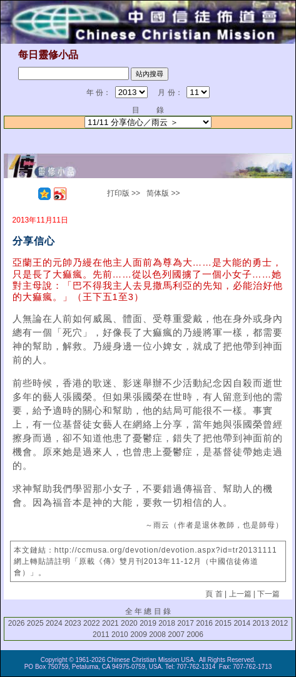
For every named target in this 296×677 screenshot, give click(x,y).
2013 (260, 623)
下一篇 (268, 593)
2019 (148, 623)
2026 (16, 623)
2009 (138, 634)
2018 (166, 623)
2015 (223, 623)
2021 (110, 623)
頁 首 (213, 593)
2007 (176, 634)
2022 (91, 623)
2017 (185, 623)
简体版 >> (163, 193)
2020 (129, 623)
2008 (157, 634)
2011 (101, 634)
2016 (204, 623)
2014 (241, 623)
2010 (119, 634)
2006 (194, 634)
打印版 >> (123, 193)
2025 (35, 623)
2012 (279, 623)
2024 (54, 623)
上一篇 (240, 593)
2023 (72, 623)
